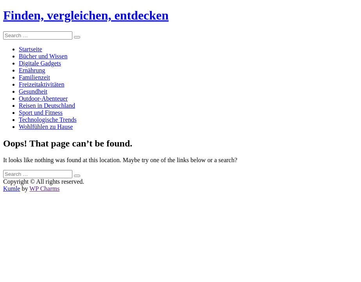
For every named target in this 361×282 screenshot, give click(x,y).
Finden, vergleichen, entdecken (86, 15)
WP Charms (44, 188)
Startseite (30, 49)
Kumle (11, 188)
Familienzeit (34, 77)
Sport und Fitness (41, 112)
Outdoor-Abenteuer (43, 98)
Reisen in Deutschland (47, 105)
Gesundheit (33, 91)
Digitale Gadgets (40, 63)
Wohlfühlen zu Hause (46, 126)
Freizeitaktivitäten (41, 84)
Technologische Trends (48, 119)
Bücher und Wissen (43, 56)
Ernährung (32, 70)
